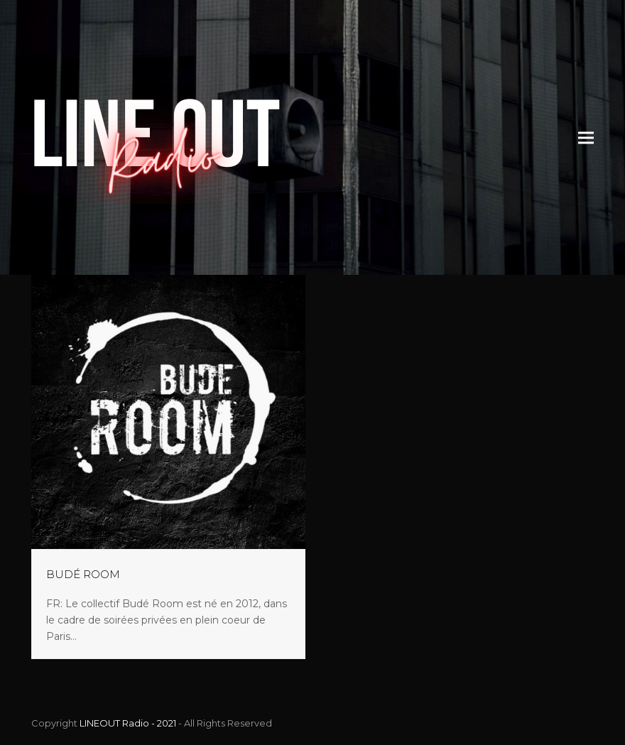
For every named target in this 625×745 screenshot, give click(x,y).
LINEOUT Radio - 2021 (128, 723)
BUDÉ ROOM (83, 574)
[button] (586, 137)
